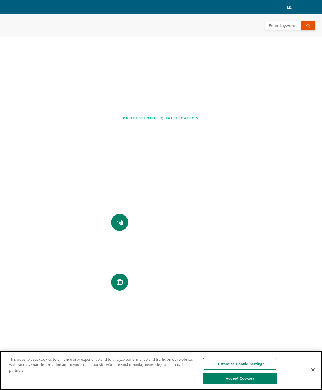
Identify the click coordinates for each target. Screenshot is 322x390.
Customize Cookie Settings (239, 364)
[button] (295, 7)
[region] (161, 370)
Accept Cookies (240, 378)
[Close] (313, 370)
